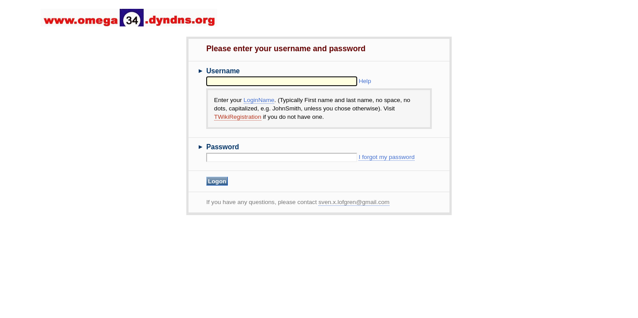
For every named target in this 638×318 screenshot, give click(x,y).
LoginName (259, 100)
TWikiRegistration (237, 117)
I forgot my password (387, 157)
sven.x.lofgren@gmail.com (353, 202)
